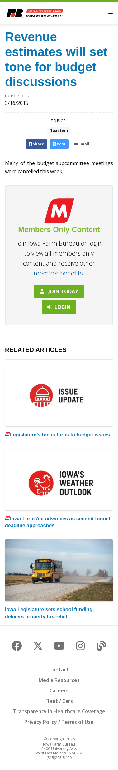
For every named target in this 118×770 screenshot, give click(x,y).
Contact (59, 669)
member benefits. (59, 273)
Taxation (59, 130)
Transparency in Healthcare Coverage (59, 711)
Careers (59, 690)
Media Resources (59, 680)
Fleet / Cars (59, 701)
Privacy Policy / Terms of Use (59, 722)
